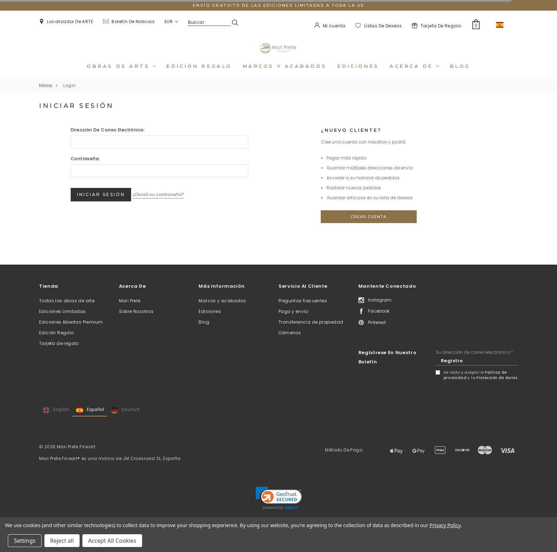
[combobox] (504, 25)
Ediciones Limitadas (62, 321)
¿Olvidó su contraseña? (168, 202)
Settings (25, 541)
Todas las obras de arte (66, 310)
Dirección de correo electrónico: (108, 139)
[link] (279, 508)
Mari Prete (130, 310)
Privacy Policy (444, 525)
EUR (171, 21)
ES (504, 24)
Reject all (62, 541)
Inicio (45, 95)
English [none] (56, 420)
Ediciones (358, 76)
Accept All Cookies (112, 541)
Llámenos (289, 342)
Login (69, 95)
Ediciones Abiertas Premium (71, 332)
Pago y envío (293, 321)
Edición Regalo (56, 342)
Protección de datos (496, 387)
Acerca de (414, 76)
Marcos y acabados (284, 76)
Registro (452, 370)
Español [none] (90, 420)
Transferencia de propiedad (310, 332)
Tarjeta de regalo (59, 353)
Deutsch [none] (125, 420)
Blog (460, 76)
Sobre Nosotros (136, 321)
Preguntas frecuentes (302, 310)
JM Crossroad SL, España (151, 468)
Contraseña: (85, 168)
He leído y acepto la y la (480, 384)
